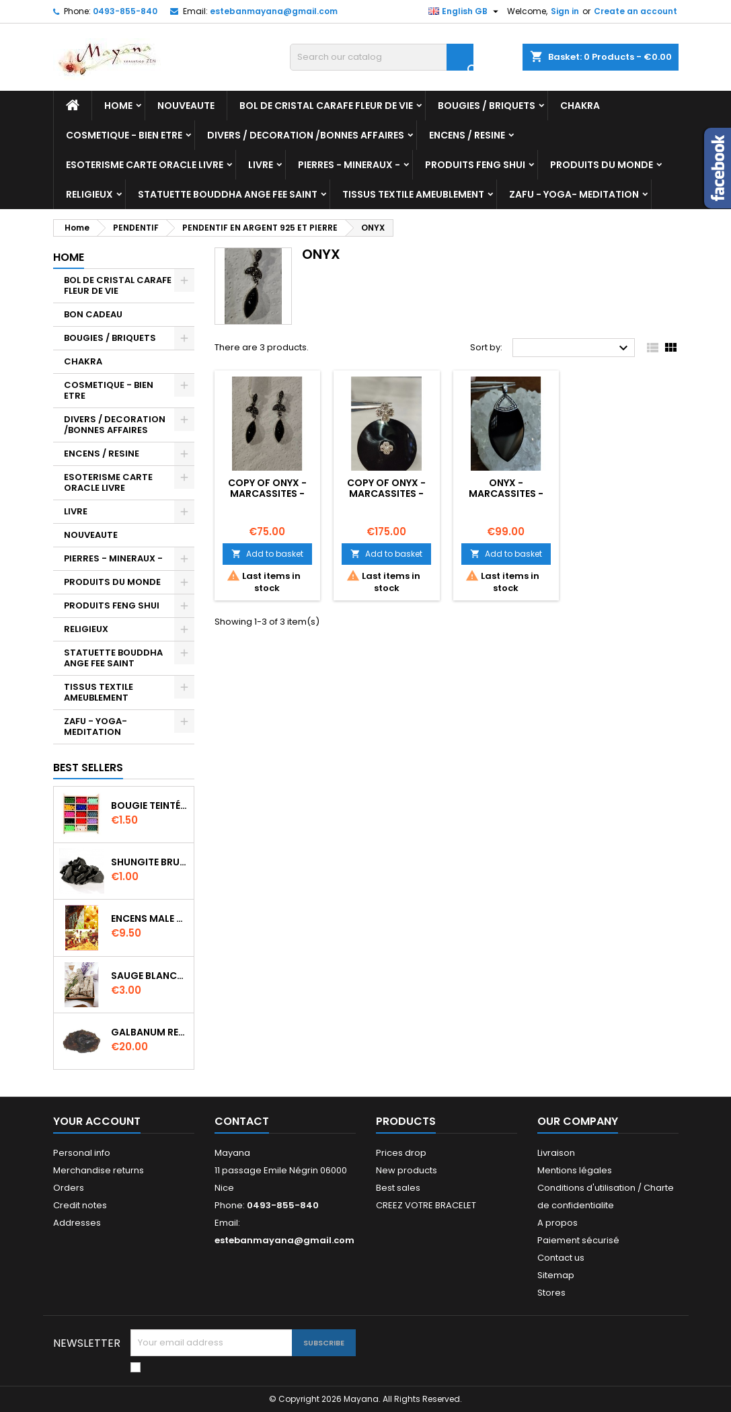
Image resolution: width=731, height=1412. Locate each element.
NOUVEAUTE (186, 105)
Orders (68, 1187)
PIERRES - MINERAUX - (349, 164)
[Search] (381, 57)
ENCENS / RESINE (467, 135)
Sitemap (555, 1275)
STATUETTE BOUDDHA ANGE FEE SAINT (227, 194)
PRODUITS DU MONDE (601, 164)
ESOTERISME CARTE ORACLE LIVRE (144, 164)
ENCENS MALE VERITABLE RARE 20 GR (149, 918)
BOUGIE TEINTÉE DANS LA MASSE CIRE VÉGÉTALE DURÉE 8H (149, 805)
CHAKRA (580, 105)
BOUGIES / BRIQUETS (486, 105)
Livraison (556, 1152)
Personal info (81, 1152)
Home (118, 105)
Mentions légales (574, 1170)
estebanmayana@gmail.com (274, 11)
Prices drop (401, 1152)
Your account (97, 1121)
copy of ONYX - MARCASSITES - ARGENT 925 (267, 493)
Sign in (565, 11)
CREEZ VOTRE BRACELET (426, 1205)
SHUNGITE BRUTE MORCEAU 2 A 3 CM (149, 862)
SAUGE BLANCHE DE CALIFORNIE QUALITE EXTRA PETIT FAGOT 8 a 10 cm (149, 975)
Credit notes (80, 1205)
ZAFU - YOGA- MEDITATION (574, 194)
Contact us (560, 1257)
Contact (242, 1121)
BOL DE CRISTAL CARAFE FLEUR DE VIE (326, 105)
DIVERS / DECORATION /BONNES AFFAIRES (305, 135)
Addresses (77, 1222)
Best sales (398, 1187)
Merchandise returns (98, 1170)
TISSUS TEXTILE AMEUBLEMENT (413, 194)
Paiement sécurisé (578, 1240)
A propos (557, 1222)
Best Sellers (88, 767)
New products (406, 1170)
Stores (551, 1292)
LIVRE (260, 164)
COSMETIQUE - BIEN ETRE (124, 135)
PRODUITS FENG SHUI (475, 164)
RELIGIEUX (89, 194)
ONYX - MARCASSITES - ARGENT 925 (506, 493)
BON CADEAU (93, 314)
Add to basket (267, 553)
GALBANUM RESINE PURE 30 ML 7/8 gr (149, 1032)
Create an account (635, 11)
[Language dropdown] (465, 11)
